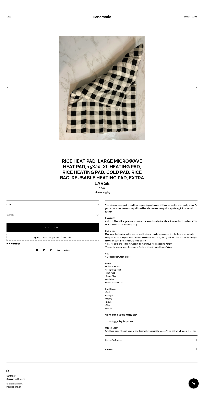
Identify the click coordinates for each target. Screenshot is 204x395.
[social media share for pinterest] (51, 249)
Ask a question (63, 250)
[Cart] (194, 383)
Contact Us (11, 375)
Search (187, 16)
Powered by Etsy (14, 386)
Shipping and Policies (16, 379)
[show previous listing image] (14, 87)
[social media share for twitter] (44, 249)
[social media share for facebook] (37, 249)
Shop (9, 16)
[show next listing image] (190, 87)
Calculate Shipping (102, 192)
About (194, 16)
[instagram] (8, 370)
